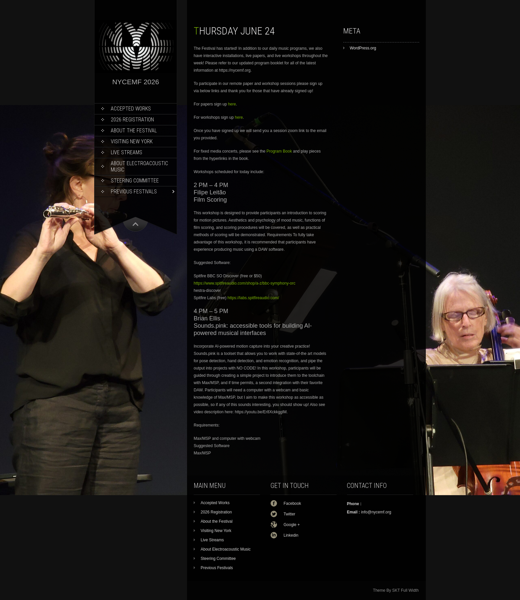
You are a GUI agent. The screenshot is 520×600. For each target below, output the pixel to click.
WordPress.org (363, 48)
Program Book (279, 151)
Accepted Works (131, 108)
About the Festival (134, 130)
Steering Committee (135, 180)
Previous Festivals (134, 191)
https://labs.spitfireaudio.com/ (253, 298)
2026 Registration (132, 119)
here (232, 104)
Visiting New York (132, 141)
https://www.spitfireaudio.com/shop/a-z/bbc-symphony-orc (244, 283)
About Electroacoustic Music (139, 166)
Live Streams (126, 152)
